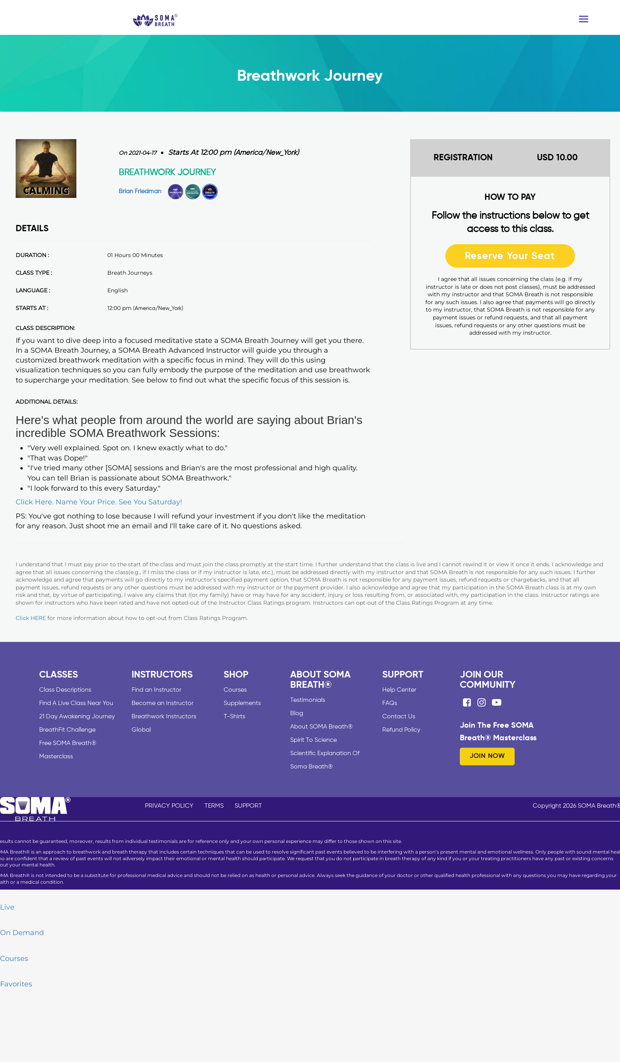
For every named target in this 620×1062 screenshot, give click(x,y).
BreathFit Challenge (67, 730)
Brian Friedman (140, 191)
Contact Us (398, 717)
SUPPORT (248, 806)
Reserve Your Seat (510, 256)
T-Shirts (234, 717)
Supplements (242, 703)
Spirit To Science (313, 740)
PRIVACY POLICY (169, 806)
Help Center (399, 690)
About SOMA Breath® (321, 727)
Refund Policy (401, 730)
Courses (235, 690)
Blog (296, 713)
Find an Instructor (156, 690)
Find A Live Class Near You (76, 703)
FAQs (389, 703)
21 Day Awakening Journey (77, 717)
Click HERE (31, 618)
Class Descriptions (65, 690)
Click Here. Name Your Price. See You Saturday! (99, 502)
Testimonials (307, 700)
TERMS (214, 806)
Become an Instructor (162, 703)
